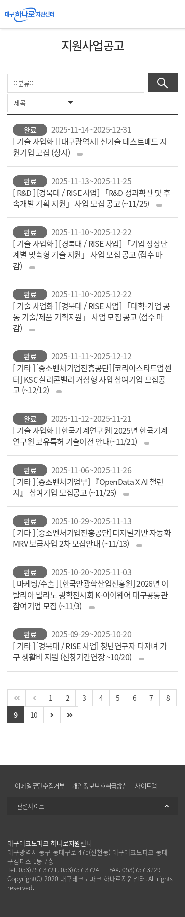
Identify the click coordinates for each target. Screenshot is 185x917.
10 (33, 715)
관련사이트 (31, 806)
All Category (170, 14)
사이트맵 (146, 785)
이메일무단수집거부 (40, 785)
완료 (30, 130)
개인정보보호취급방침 (100, 785)
